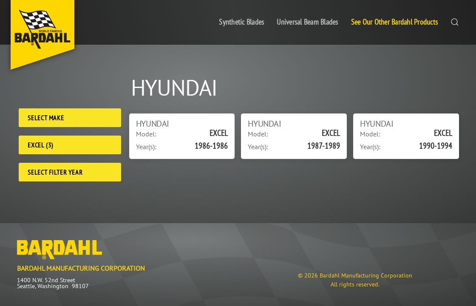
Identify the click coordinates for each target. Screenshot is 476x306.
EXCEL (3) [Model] (40, 145)
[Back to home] (42, 35)
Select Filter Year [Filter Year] (55, 172)
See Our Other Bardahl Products (394, 22)
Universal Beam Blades (307, 22)
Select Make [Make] (46, 117)
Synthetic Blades (241, 22)
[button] (454, 22)
